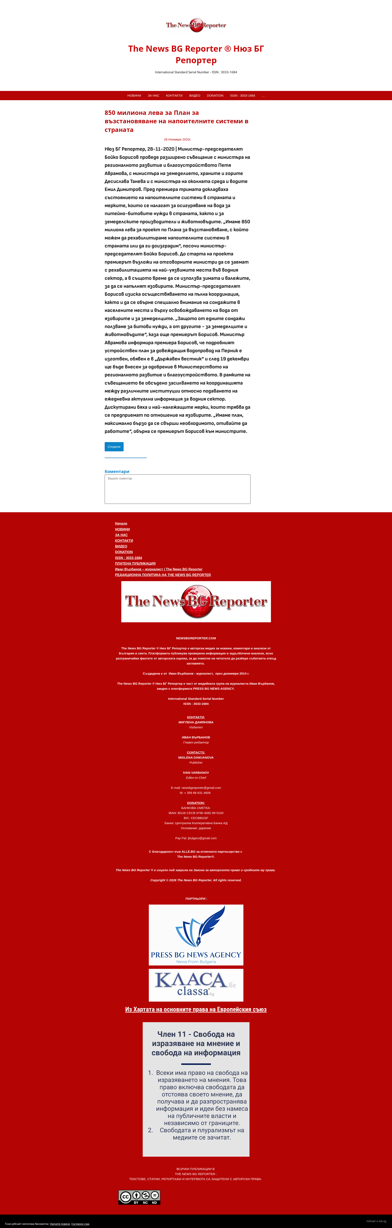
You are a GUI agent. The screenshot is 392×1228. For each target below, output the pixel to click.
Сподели (114, 446)
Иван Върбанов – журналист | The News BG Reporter (159, 569)
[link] (196, 25)
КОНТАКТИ (174, 95)
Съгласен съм (80, 1223)
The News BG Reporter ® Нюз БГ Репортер (196, 54)
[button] (196, 601)
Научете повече (60, 1223)
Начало (121, 523)
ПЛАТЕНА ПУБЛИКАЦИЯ (135, 563)
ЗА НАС (153, 95)
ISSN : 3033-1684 (242, 95)
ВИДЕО (194, 95)
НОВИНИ (134, 95)
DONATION (215, 95)
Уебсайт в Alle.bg (376, 1221)
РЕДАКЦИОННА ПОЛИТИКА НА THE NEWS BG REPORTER (163, 575)
